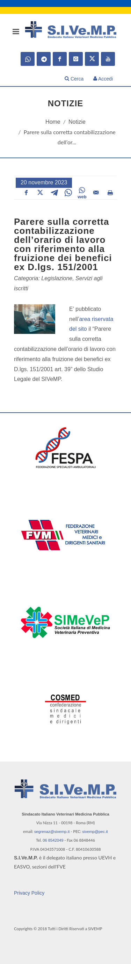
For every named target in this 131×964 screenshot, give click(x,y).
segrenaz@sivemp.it (52, 831)
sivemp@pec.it (95, 831)
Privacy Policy (29, 893)
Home (52, 122)
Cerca (74, 79)
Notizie (77, 122)
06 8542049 (53, 840)
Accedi (103, 79)
